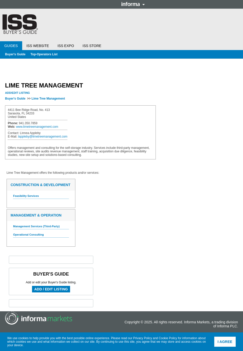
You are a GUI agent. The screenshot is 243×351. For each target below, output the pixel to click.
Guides (11, 46)
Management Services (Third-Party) (36, 226)
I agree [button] (225, 342)
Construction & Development (40, 185)
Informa (133, 4)
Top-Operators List (44, 54)
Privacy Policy (142, 338)
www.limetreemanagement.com (37, 126)
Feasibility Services (26, 195)
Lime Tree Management (48, 98)
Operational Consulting (28, 234)
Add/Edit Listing (17, 92)
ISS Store (92, 46)
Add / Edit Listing (51, 289)
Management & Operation (36, 215)
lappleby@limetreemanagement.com (43, 136)
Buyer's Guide (15, 54)
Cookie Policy (168, 338)
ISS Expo (65, 46)
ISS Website (37, 46)
